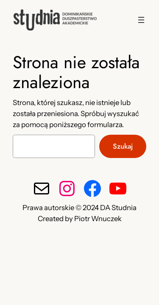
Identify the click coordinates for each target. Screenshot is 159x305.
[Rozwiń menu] (141, 20)
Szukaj (123, 146)
